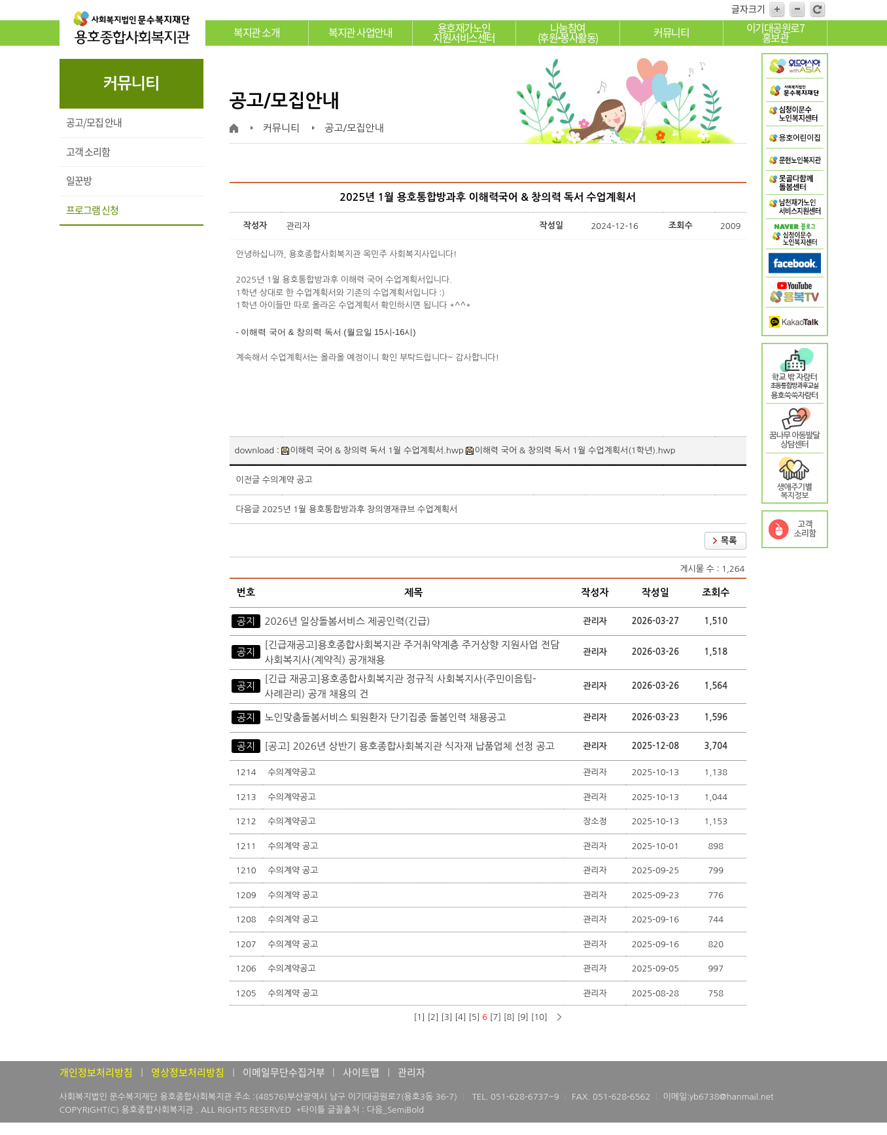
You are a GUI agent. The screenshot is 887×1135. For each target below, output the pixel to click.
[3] (446, 1017)
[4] (460, 1017)
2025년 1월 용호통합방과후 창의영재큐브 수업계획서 (359, 509)
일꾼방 (79, 180)
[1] (419, 1017)
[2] (432, 1017)
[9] (523, 1017)
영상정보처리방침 (187, 1072)
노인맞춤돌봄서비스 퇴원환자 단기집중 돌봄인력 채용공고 (385, 717)
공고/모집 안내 (94, 122)
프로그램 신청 (92, 210)
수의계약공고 (293, 772)
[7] (495, 1017)
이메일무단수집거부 (285, 1072)
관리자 (411, 1072)
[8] (509, 1017)
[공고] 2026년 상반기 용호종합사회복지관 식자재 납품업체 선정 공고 (409, 746)
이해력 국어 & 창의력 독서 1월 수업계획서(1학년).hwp (570, 450)
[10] (539, 1017)
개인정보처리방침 (96, 1072)
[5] (473, 1017)
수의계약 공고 (287, 480)
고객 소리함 (88, 152)
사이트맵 (361, 1072)
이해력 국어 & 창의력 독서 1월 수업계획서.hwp (372, 450)
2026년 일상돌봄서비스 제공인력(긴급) (347, 621)
